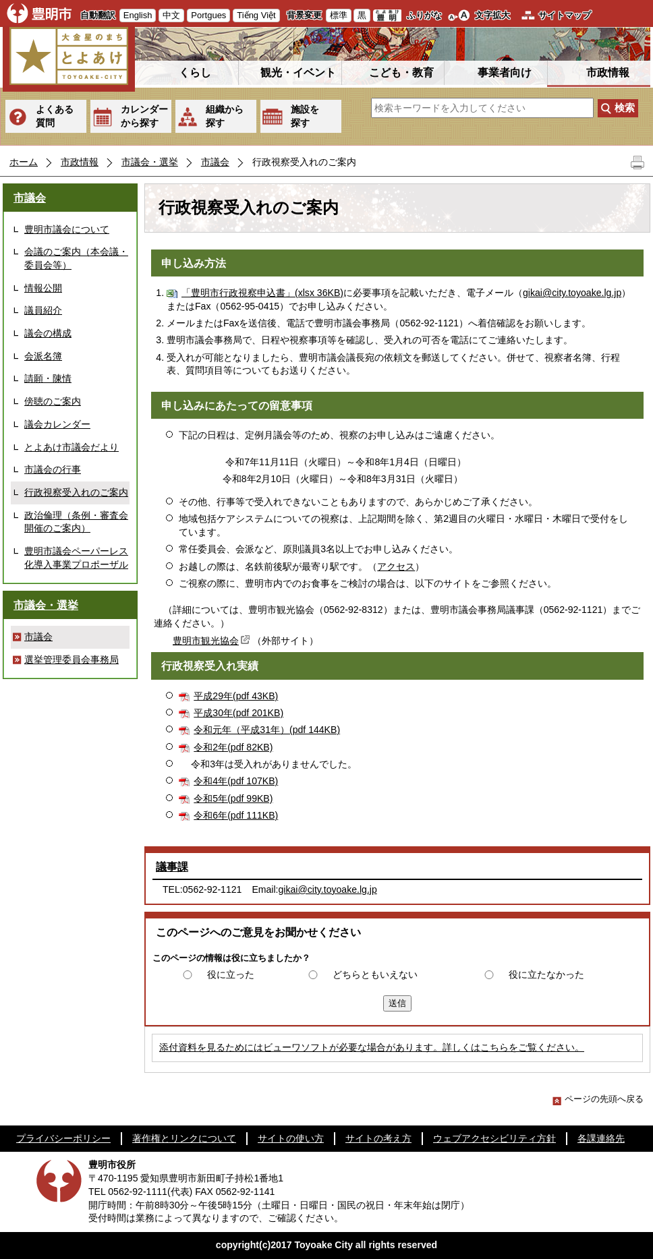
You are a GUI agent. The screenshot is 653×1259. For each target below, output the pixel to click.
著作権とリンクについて (184, 1138)
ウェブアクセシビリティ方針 (494, 1138)
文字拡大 (492, 15)
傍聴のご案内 (52, 401)
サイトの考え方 (378, 1138)
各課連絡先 (601, 1138)
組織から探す (225, 116)
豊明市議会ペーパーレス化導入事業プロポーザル (76, 558)
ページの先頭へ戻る (598, 1099)
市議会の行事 (52, 469)
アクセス (396, 566)
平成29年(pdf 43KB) (236, 696)
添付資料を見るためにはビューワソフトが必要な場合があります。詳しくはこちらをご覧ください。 (371, 1047)
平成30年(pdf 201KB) (238, 712)
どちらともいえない (375, 974)
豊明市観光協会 (212, 640)
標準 (338, 15)
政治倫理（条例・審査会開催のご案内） (76, 522)
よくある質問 (55, 116)
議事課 (172, 867)
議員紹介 (43, 310)
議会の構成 (48, 333)
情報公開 (43, 288)
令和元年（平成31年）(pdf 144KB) (267, 729)
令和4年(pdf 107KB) (236, 780)
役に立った (230, 974)
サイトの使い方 (291, 1138)
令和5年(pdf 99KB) (233, 798)
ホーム (23, 161)
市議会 (215, 161)
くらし (195, 72)
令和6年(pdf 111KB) (236, 815)
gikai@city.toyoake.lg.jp (572, 292)
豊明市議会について (66, 229)
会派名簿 (43, 356)
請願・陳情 (48, 378)
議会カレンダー (57, 424)
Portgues (208, 15)
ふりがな (424, 15)
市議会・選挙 (149, 161)
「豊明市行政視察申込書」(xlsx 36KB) (262, 292)
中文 (171, 15)
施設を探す (305, 116)
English (137, 15)
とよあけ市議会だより (71, 447)
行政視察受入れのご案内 (76, 492)
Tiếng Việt (256, 15)
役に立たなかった (546, 974)
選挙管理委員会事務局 (71, 659)
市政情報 (607, 72)
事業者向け (505, 72)
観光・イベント (298, 72)
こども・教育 (401, 72)
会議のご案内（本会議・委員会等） (76, 258)
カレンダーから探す (144, 116)
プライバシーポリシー (63, 1138)
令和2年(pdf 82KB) (233, 747)
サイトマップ (564, 15)
